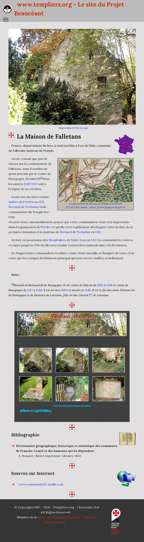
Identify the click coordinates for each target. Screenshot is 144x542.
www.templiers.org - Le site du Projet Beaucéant (69, 9)
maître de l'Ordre (21, 221)
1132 (34, 203)
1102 (100, 304)
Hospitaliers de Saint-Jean (67, 259)
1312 (94, 259)
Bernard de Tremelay (23, 226)
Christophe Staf (88, 526)
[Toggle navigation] (6, 19)
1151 (41, 221)
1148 (109, 304)
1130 (27, 203)
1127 (30, 309)
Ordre (46, 246)
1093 (64, 309)
